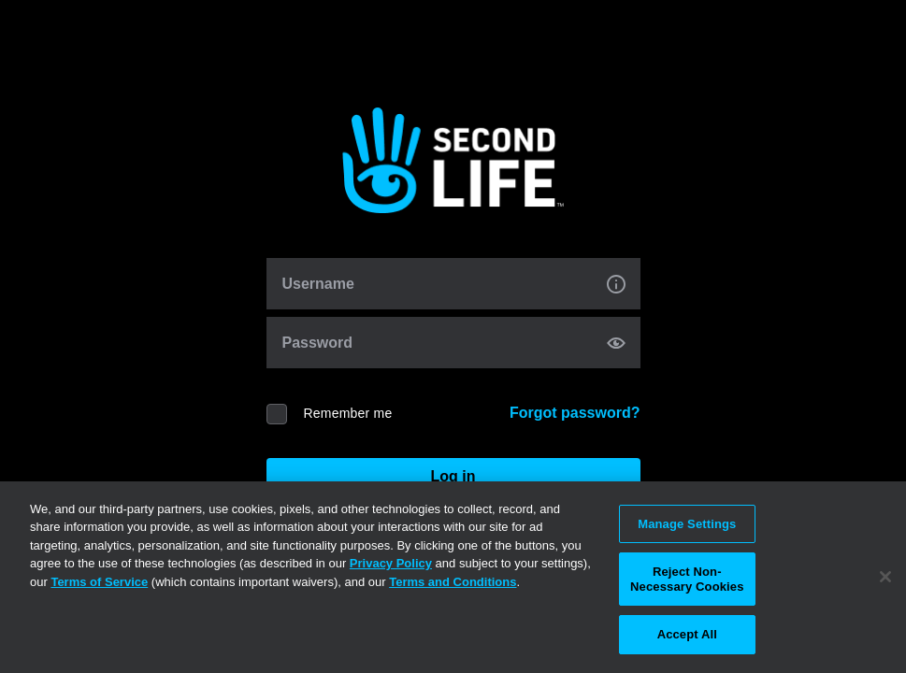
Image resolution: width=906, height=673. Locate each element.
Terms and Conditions (452, 582)
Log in (453, 476)
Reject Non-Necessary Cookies (686, 579)
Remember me (348, 413)
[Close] (885, 576)
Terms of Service (99, 582)
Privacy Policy (391, 563)
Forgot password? (575, 413)
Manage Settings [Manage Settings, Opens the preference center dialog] (687, 524)
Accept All (687, 634)
